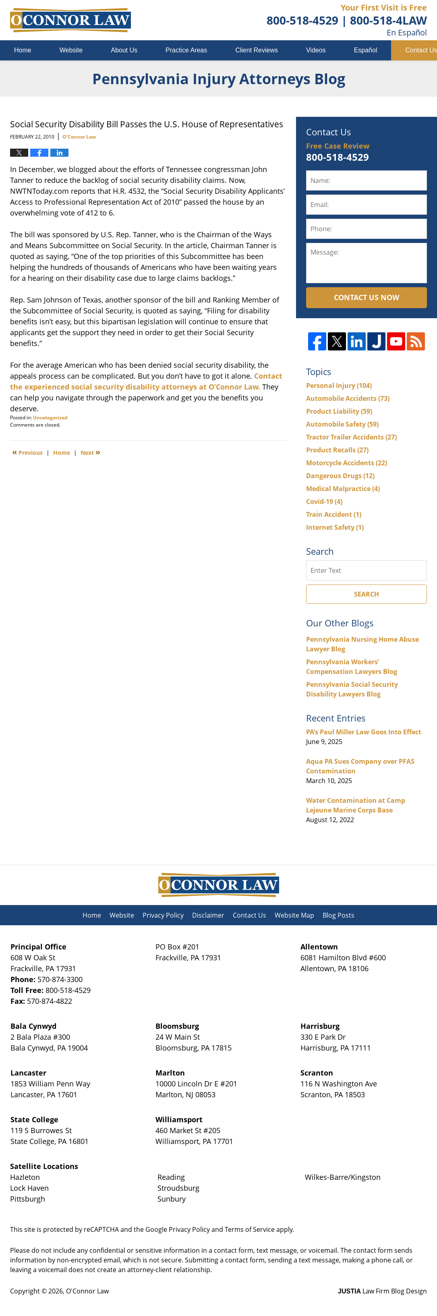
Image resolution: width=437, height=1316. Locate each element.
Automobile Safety (342, 424)
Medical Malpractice (343, 488)
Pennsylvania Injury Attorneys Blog (70, 20)
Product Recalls (337, 450)
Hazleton (25, 1177)
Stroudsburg (178, 1188)
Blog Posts (338, 915)
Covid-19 (324, 501)
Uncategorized (50, 417)
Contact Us (249, 915)
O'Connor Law (87, 1291)
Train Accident (333, 514)
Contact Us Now (366, 297)
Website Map (294, 915)
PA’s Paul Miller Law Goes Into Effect (363, 731)
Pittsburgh (27, 1199)
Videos (316, 50)
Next (90, 452)
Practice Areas (186, 50)
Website (71, 50)
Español (365, 50)
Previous (27, 452)
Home (22, 50)
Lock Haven (29, 1188)
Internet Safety (335, 527)
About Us (124, 50)
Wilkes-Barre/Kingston (343, 1177)
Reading (171, 1177)
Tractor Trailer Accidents (351, 437)
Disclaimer (208, 915)
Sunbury (171, 1199)
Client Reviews (256, 50)
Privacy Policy (163, 915)
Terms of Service (250, 1229)
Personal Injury (339, 385)
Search (366, 594)
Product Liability (339, 411)
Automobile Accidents (347, 398)
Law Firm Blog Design (382, 1291)
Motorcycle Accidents (346, 462)
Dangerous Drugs (340, 475)
